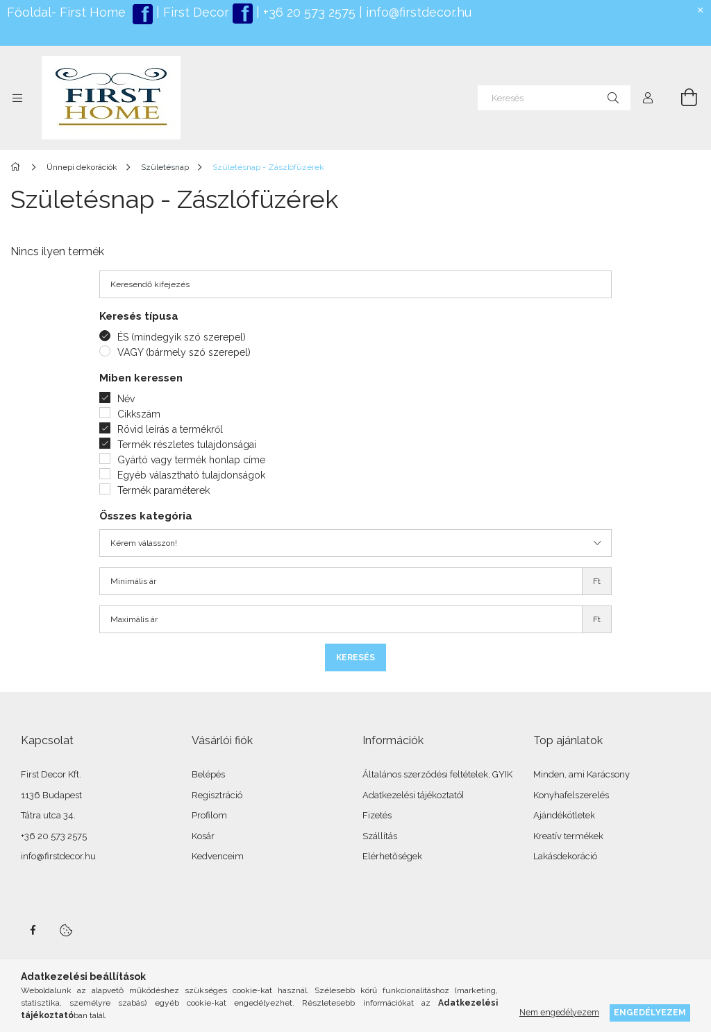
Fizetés (377, 815)
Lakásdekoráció (565, 856)
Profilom (209, 815)
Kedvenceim (218, 856)
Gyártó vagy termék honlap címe (191, 459)
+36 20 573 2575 (308, 12)
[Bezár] (700, 10)
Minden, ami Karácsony (581, 774)
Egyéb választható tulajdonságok (191, 475)
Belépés (208, 774)
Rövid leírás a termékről (170, 429)
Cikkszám (138, 414)
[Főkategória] (17, 167)
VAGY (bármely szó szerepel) (184, 352)
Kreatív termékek (568, 836)
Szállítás (379, 836)
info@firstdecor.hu (418, 12)
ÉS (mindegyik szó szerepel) (181, 337)
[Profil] (647, 97)
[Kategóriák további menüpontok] (17, 97)
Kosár (203, 836)
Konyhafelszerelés (571, 795)
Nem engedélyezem (559, 1012)
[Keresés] (554, 97)
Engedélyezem (650, 1012)
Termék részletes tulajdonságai (186, 444)
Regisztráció (217, 795)
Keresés (355, 657)
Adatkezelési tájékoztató (412, 795)
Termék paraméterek (163, 490)
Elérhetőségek (392, 856)
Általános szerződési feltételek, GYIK (437, 774)
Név (126, 398)
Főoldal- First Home (66, 12)
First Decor (194, 12)
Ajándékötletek (564, 815)
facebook (32, 930)
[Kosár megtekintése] (681, 97)
